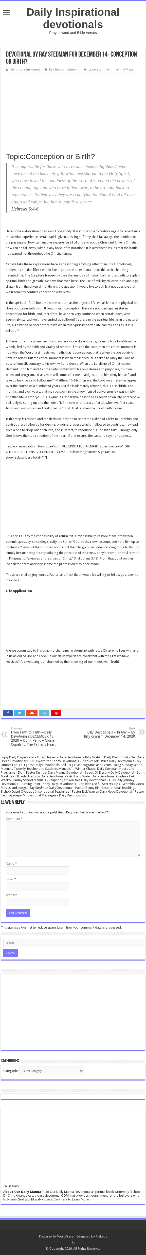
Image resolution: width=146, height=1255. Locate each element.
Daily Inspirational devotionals (72, 18)
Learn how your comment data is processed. (89, 927)
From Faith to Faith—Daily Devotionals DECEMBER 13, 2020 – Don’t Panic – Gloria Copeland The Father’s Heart (37, 736)
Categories (11, 1071)
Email (11, 879)
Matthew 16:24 (66, 380)
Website (11, 895)
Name (11, 863)
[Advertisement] (73, 110)
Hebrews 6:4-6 (25, 209)
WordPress (65, 1236)
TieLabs (101, 1236)
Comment (14, 819)
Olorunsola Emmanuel (25, 69)
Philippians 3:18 (86, 558)
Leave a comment (100, 69)
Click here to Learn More (71, 1199)
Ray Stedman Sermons (64, 69)
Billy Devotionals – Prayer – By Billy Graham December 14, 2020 (109, 732)
